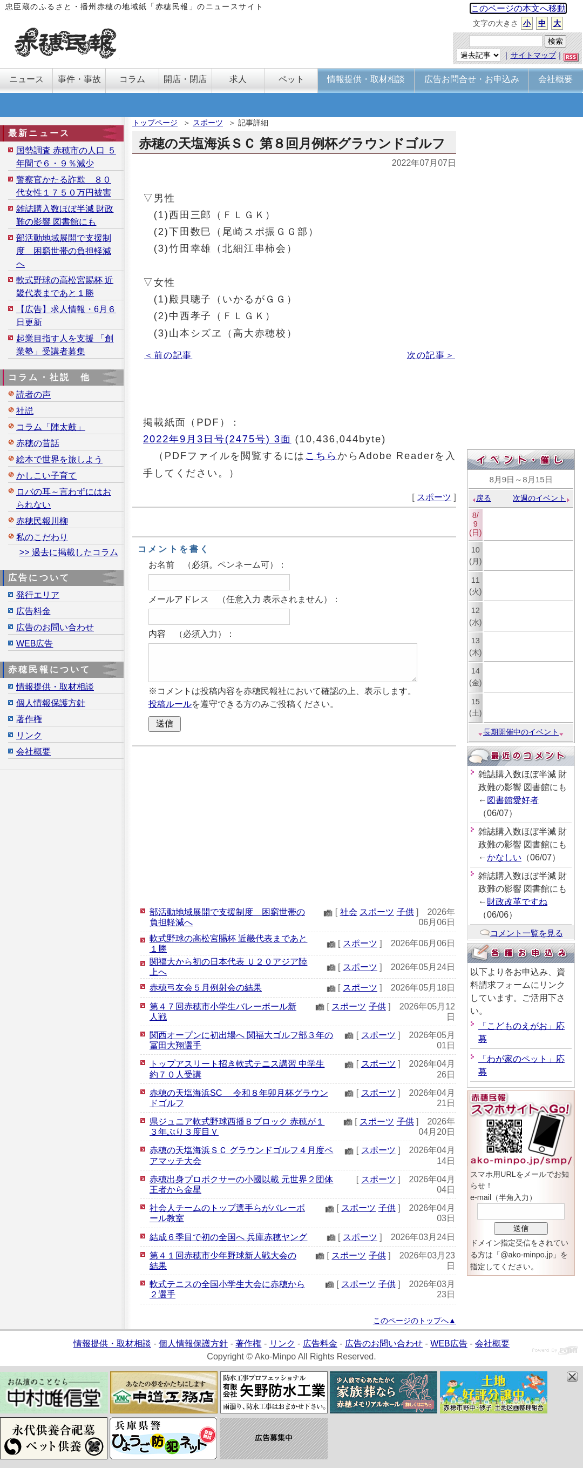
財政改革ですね (517, 901)
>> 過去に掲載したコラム (68, 552)
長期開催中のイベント (521, 732)
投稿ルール (170, 704)
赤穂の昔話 (37, 443)
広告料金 (33, 611)
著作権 (29, 719)
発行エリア (37, 595)
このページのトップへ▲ (414, 1320)
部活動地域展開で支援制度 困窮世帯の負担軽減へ (63, 250)
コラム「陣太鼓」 (50, 427)
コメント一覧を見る (521, 933)
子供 (405, 912)
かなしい (504, 857)
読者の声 (33, 394)
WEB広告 (34, 643)
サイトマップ (533, 55)
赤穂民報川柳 (42, 521)
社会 (348, 912)
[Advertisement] (294, 824)
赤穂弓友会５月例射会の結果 (206, 987)
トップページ (155, 122)
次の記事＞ (431, 355)
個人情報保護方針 (50, 703)
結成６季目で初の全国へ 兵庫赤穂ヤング (228, 1237)
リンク (29, 735)
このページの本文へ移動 (518, 8)
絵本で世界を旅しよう (59, 459)
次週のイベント (542, 498)
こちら (321, 455)
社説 (24, 410)
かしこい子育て (46, 475)
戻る (481, 498)
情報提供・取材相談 (55, 686)
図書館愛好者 (513, 800)
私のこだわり (42, 537)
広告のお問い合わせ (55, 627)
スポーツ (208, 122)
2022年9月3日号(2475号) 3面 (217, 439)
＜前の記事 (168, 355)
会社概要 (33, 751)
